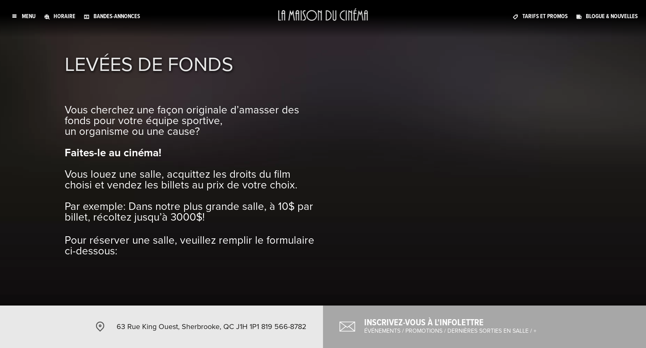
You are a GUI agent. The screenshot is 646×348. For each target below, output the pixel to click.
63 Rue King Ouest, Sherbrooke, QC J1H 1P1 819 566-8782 (212, 326)
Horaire (64, 16)
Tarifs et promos (545, 16)
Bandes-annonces (117, 16)
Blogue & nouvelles (612, 16)
